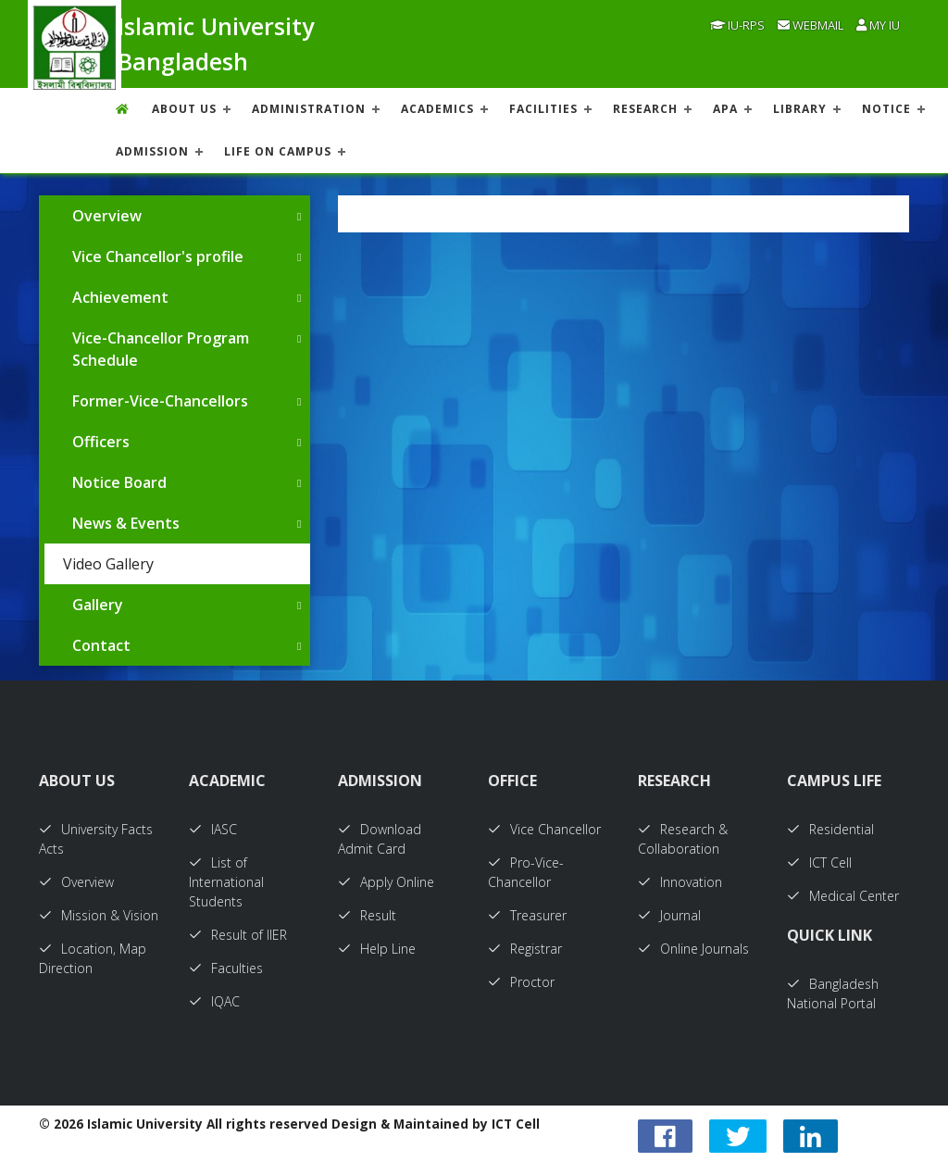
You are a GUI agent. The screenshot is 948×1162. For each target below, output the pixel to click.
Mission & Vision (98, 915)
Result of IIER (238, 934)
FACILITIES (543, 109)
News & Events (126, 523)
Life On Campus (277, 151)
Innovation (680, 882)
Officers (101, 441)
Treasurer (527, 915)
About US (184, 109)
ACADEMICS (437, 109)
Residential (830, 829)
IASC (213, 829)
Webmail (810, 25)
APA (725, 109)
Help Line (377, 948)
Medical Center (843, 896)
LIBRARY (800, 109)
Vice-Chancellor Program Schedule (160, 349)
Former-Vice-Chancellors (160, 401)
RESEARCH (645, 109)
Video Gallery (108, 564)
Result (367, 915)
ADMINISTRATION (309, 109)
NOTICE (886, 109)
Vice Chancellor (544, 829)
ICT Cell (819, 862)
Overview (107, 216)
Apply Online (386, 882)
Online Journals (693, 948)
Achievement (120, 297)
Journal (669, 915)
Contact (101, 645)
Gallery (97, 604)
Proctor (521, 982)
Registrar (525, 948)
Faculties (226, 968)
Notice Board (119, 482)
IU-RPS (737, 25)
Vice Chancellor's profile (157, 256)
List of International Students (226, 882)
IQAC (214, 1001)
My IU (878, 25)
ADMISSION (152, 151)
